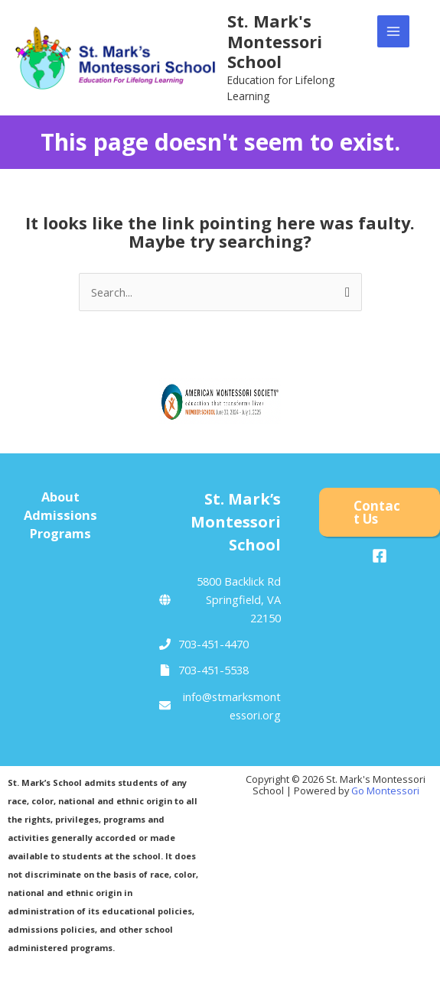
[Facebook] (379, 555)
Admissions (60, 515)
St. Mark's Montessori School (274, 41)
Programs (60, 533)
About (60, 496)
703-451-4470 (213, 643)
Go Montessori (385, 790)
